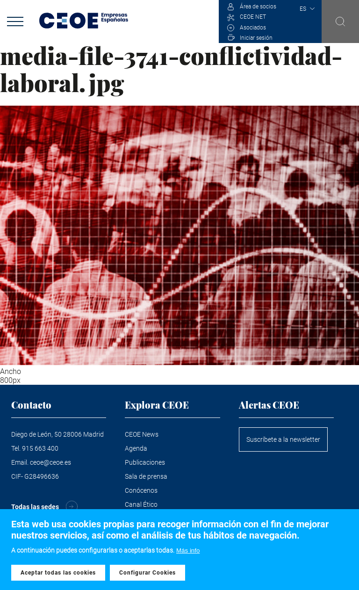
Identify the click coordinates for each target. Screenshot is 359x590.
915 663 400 (40, 448)
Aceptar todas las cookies (58, 574)
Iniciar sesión (256, 38)
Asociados (253, 27)
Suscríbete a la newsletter (283, 439)
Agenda (136, 448)
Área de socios (258, 6)
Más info (188, 552)
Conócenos (141, 490)
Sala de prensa (146, 476)
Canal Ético (141, 504)
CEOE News (141, 434)
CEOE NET (253, 17)
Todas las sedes (35, 507)
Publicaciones (145, 462)
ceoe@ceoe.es (50, 462)
